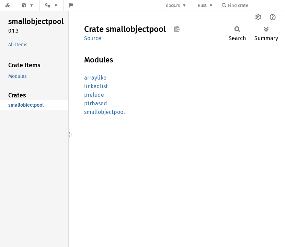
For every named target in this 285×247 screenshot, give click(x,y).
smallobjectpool (104, 112)
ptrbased (95, 103)
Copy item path (177, 29)
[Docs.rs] (8, 5)
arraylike (95, 77)
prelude (94, 95)
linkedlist (96, 86)
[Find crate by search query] (256, 5)
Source (92, 38)
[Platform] (51, 5)
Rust (202, 5)
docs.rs (173, 5)
